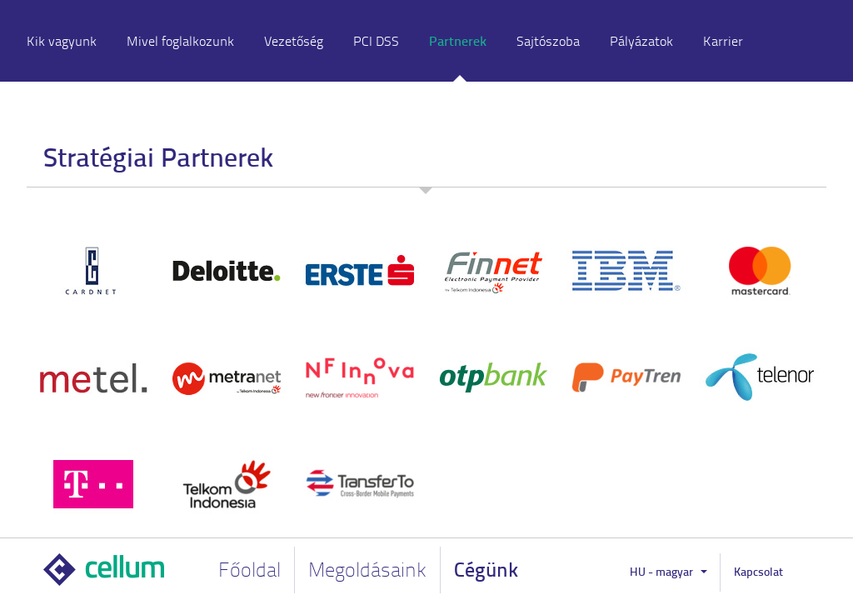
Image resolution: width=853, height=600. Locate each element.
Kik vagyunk (62, 41)
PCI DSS (376, 41)
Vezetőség (293, 41)
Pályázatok (641, 41)
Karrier (723, 41)
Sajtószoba (548, 41)
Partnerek (457, 40)
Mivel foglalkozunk (180, 41)
